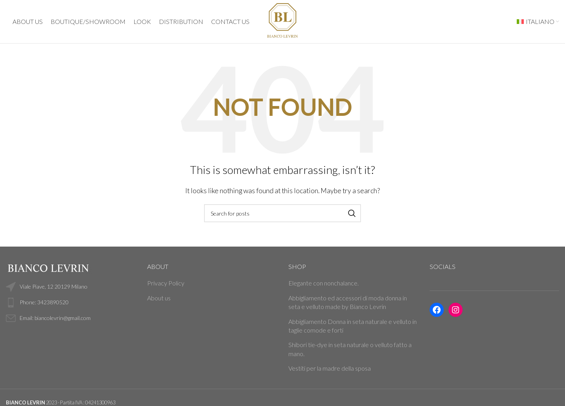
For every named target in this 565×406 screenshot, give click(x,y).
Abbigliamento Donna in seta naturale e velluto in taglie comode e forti (352, 326)
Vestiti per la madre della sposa (329, 368)
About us (159, 298)
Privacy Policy (165, 283)
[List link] (70, 302)
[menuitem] (538, 21)
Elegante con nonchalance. (323, 283)
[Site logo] (282, 20)
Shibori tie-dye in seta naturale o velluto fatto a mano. (350, 349)
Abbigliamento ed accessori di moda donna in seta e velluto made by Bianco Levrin (347, 302)
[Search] (282, 213)
